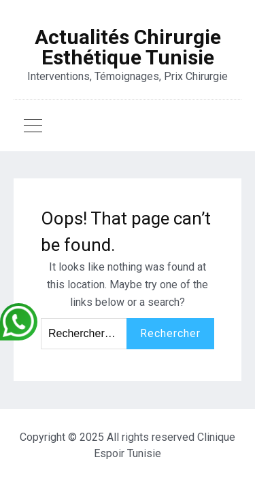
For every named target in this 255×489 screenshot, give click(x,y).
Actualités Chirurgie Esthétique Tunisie (128, 47)
